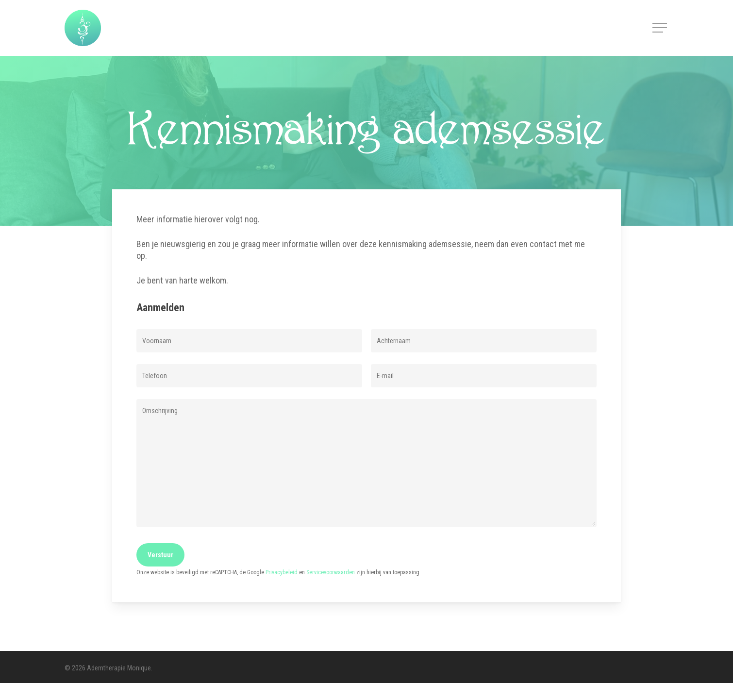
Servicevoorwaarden (330, 572)
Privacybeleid (282, 572)
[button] (660, 28)
